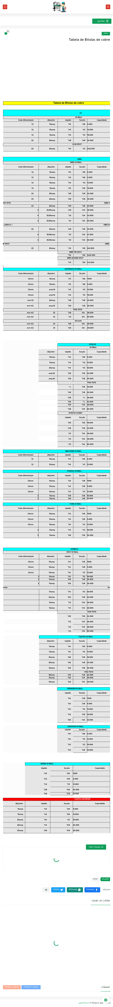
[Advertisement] (56, 73)
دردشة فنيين (83, 1003)
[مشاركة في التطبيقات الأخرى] (46, 889)
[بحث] (5, 7)
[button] (92, 889)
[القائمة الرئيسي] (108, 7)
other (106, 34)
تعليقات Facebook (31, 987)
